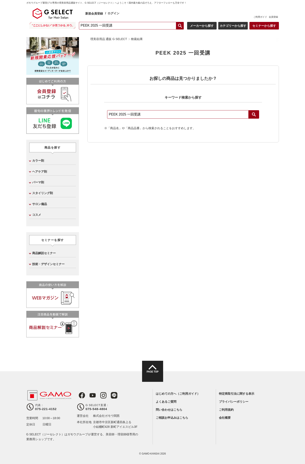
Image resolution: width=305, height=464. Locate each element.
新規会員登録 (94, 13)
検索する (180, 26)
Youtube (90, 395)
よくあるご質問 (166, 401)
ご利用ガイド (260, 17)
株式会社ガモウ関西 (106, 415)
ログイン (113, 13)
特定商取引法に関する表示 (236, 393)
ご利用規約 (226, 409)
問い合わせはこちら (169, 409)
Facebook (80, 395)
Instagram (99, 395)
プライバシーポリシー (233, 401)
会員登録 (273, 17)
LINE (109, 395)
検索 (254, 114)
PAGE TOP (152, 375)
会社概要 (225, 417)
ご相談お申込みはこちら (172, 417)
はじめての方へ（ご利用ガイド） (178, 393)
